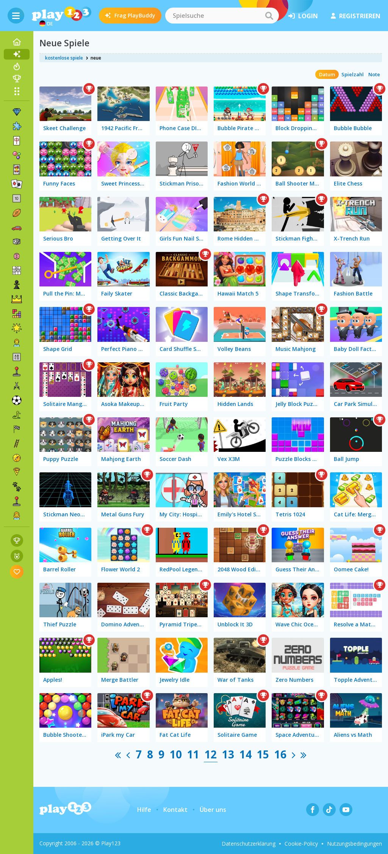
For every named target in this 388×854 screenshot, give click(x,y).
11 (193, 754)
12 (211, 754)
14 (245, 754)
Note (374, 74)
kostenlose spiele (64, 58)
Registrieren (355, 16)
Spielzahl (352, 74)
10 (176, 754)
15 (263, 754)
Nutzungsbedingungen (354, 843)
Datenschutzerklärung (248, 843)
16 (280, 754)
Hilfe (144, 809)
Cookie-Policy (301, 843)
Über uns (213, 809)
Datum (327, 74)
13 (228, 754)
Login (303, 16)
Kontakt (175, 809)
